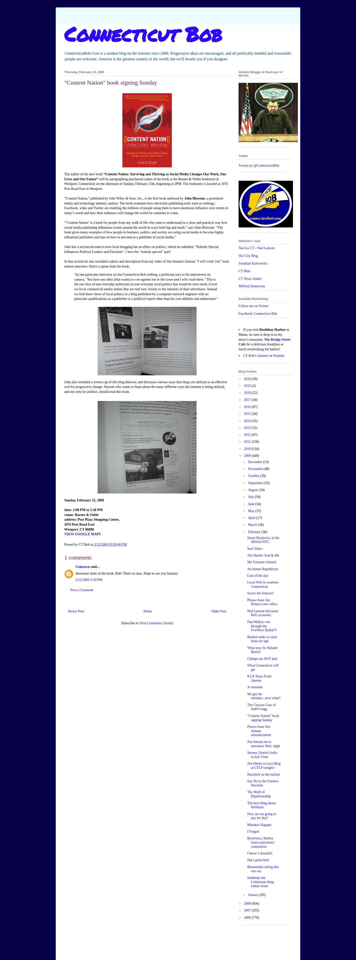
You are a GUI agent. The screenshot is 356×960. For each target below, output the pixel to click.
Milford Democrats (252, 286)
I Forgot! (253, 831)
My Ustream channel (261, 562)
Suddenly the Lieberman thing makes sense (260, 882)
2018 (248, 393)
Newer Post (76, 611)
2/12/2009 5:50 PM (88, 580)
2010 (248, 449)
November (256, 469)
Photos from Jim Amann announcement (259, 731)
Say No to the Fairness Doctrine (263, 783)
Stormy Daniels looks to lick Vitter (262, 755)
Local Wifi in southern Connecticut (262, 584)
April (252, 518)
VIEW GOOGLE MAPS (82, 534)
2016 (248, 407)
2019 (248, 386)
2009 (248, 456)
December (255, 462)
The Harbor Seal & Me (263, 555)
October (254, 476)
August (253, 490)
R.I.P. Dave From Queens (259, 678)
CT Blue (244, 271)
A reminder (255, 687)
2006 (248, 917)
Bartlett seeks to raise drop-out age (262, 639)
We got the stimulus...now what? (263, 696)
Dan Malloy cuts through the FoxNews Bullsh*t (262, 626)
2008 (248, 903)
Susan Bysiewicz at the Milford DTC (263, 540)
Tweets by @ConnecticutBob (259, 165)
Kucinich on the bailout (263, 774)
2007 (248, 910)
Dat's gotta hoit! (258, 860)
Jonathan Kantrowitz (253, 263)
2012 (248, 435)
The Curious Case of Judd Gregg (261, 707)
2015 (248, 414)
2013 (248, 428)
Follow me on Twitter (253, 306)
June (251, 504)
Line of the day (257, 576)
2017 (248, 400)
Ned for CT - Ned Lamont (257, 248)
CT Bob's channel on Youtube (264, 355)
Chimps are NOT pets (262, 659)
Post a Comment (81, 590)
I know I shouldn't (259, 853)
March (253, 525)
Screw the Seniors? (260, 593)
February (254, 532)
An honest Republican (262, 569)
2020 (248, 379)
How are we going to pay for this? (261, 816)
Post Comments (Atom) (156, 623)
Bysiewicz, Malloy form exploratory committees (260, 842)
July (251, 497)
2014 (248, 421)
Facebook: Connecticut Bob (258, 313)
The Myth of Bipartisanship (259, 794)
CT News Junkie (250, 279)
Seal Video (254, 549)
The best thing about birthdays (261, 805)
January (254, 895)
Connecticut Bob (143, 34)
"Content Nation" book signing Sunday (263, 718)
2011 (248, 442)
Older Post (219, 611)
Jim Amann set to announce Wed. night (263, 744)
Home (148, 611)
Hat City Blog (248, 256)
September (256, 483)
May (251, 511)
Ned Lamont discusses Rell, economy (262, 613)
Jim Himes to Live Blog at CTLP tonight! (264, 766)
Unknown (82, 567)
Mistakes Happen (259, 825)
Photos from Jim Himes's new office (262, 602)
